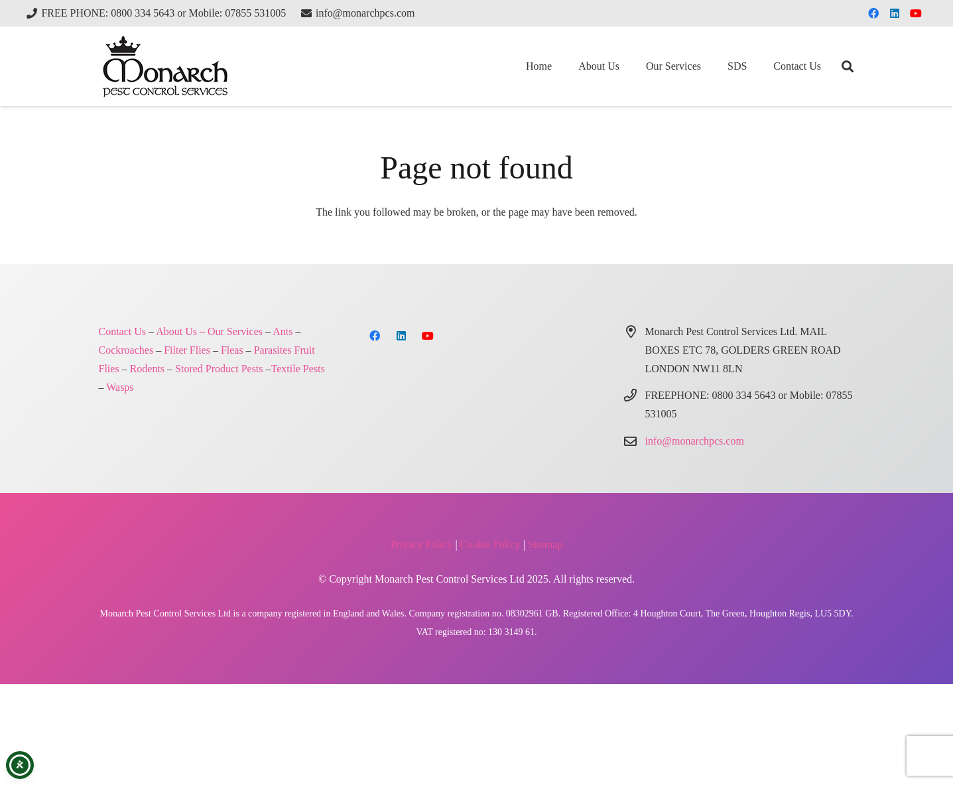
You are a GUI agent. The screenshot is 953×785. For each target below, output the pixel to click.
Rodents (147, 368)
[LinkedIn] (894, 13)
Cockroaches (126, 350)
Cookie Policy (490, 544)
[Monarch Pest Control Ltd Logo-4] (165, 67)
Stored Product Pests (219, 368)
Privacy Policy (422, 544)
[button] (847, 66)
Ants (282, 331)
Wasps (119, 387)
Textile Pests (298, 368)
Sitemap (545, 544)
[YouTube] (915, 13)
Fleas (232, 350)
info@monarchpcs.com (694, 441)
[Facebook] (873, 13)
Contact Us (123, 331)
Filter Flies (187, 350)
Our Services (235, 331)
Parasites (273, 350)
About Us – (180, 331)
